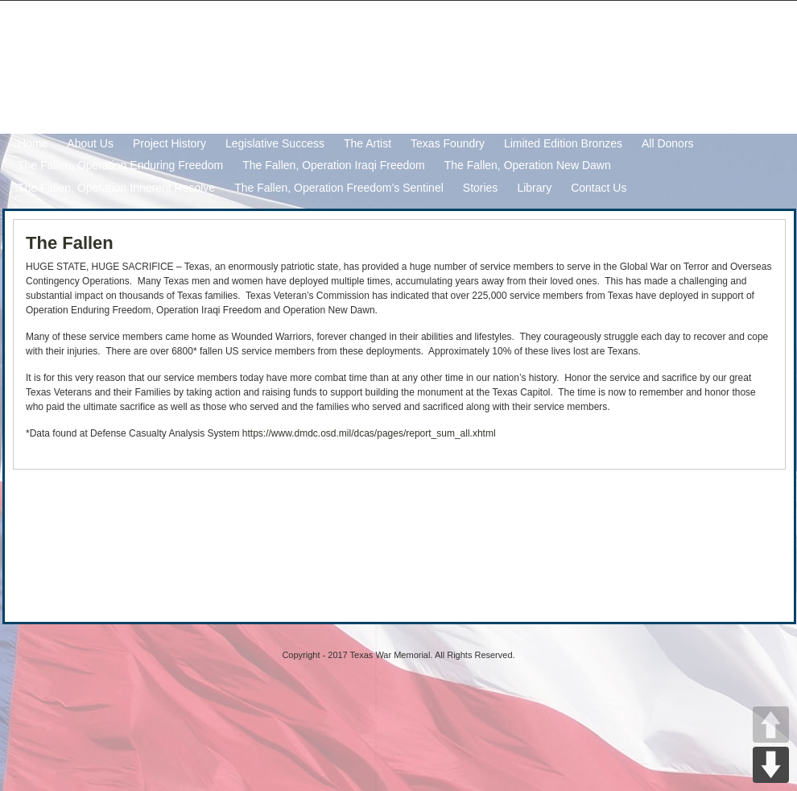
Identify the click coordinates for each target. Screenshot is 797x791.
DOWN (771, 765)
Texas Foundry (448, 143)
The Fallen (70, 243)
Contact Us (598, 187)
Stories (480, 187)
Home (32, 143)
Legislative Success (274, 143)
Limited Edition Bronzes (563, 143)
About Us (90, 143)
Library (534, 187)
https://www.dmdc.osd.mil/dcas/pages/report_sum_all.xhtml (369, 433)
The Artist (367, 143)
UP (771, 724)
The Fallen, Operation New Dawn (527, 165)
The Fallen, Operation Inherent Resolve (116, 187)
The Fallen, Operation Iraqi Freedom (333, 165)
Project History (169, 143)
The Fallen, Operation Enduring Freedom (120, 165)
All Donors (668, 143)
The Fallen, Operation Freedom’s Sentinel (339, 187)
